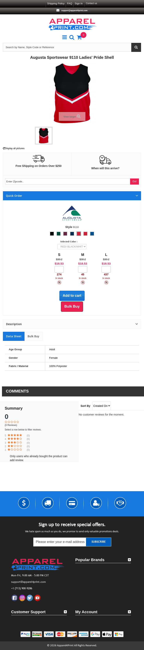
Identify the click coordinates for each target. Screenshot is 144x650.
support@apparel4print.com (74, 10)
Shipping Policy (55, 3)
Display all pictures (13, 148)
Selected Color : (69, 241)
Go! (134, 181)
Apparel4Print (65, 645)
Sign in (78, 3)
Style (68, 227)
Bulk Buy (33, 336)
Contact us (91, 3)
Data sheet (14, 336)
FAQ (69, 3)
